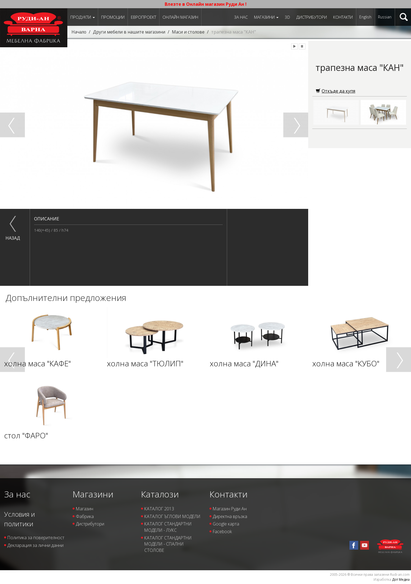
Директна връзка (230, 516)
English (365, 17)
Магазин (84, 509)
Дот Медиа (401, 579)
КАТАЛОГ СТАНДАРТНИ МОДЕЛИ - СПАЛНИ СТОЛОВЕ (169, 550)
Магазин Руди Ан (230, 509)
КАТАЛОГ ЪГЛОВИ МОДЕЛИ (163, 519)
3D (287, 17)
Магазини (266, 17)
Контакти (343, 17)
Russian (384, 17)
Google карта (226, 524)
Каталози (160, 494)
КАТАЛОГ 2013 (159, 509)
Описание (46, 219)
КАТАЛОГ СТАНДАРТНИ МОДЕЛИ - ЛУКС (169, 533)
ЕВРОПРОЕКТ (143, 17)
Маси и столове (191, 32)
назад (12, 238)
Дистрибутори (311, 17)
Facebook (222, 532)
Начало (79, 32)
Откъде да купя (335, 91)
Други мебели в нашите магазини (130, 32)
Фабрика (85, 516)
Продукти (82, 17)
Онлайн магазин (180, 17)
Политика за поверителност (22, 541)
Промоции (113, 17)
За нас (241, 17)
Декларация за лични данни (35, 552)
